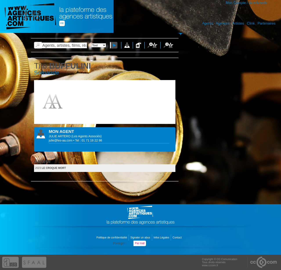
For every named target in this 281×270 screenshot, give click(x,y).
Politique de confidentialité (112, 237)
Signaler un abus (140, 237)
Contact (177, 237)
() (86, 136)
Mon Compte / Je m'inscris (246, 3)
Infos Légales (161, 237)
